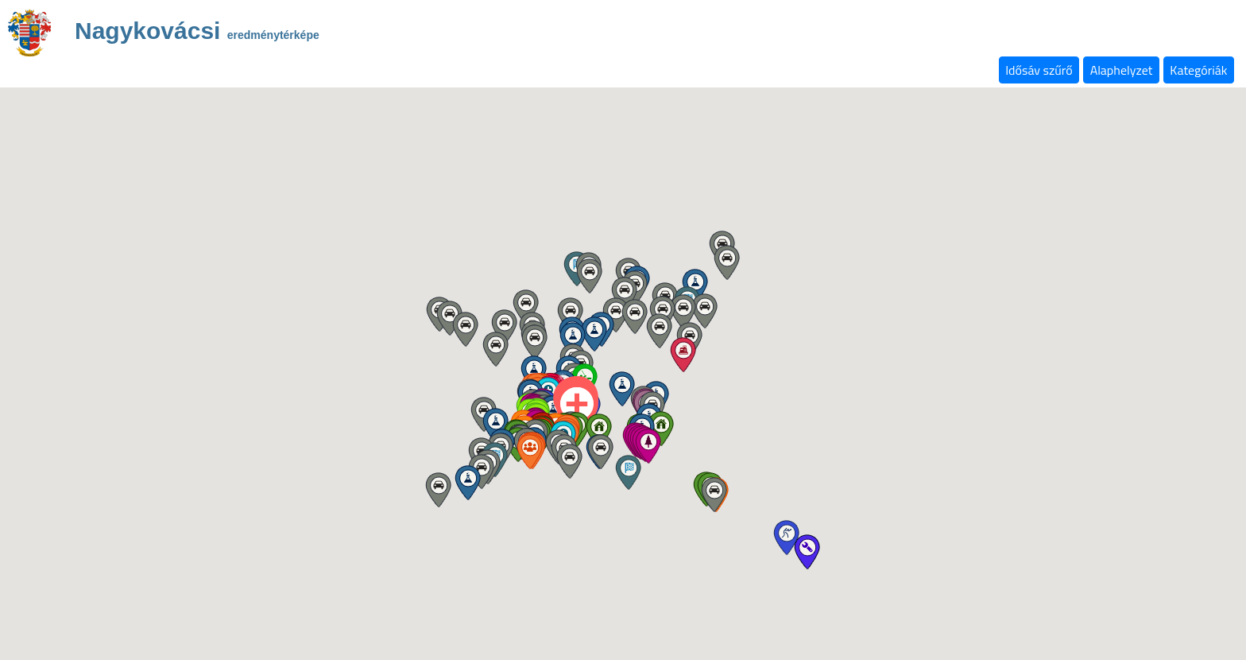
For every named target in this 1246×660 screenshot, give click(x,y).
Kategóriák (1198, 70)
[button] (599, 430)
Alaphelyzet (1121, 70)
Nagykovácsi (197, 33)
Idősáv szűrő (1038, 70)
